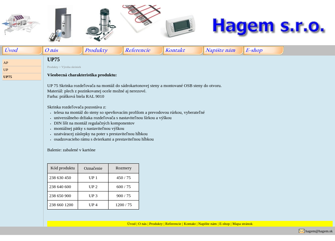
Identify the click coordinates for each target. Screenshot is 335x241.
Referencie (173, 224)
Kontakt (190, 224)
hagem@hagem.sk (319, 231)
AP (5, 63)
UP (5, 70)
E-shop (224, 224)
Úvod (131, 224)
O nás (142, 224)
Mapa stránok (242, 224)
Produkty (155, 224)
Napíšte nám (207, 224)
